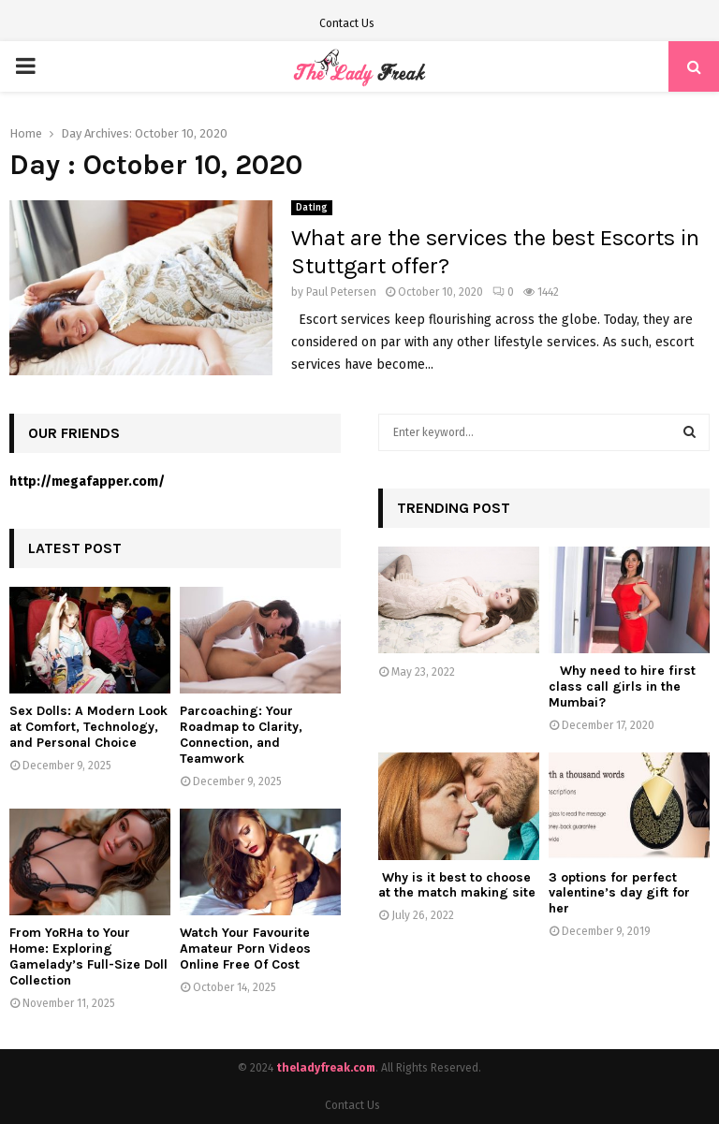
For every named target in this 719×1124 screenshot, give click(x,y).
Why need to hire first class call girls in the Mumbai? (622, 686)
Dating (312, 207)
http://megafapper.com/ (87, 481)
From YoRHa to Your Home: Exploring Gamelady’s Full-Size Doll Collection (88, 956)
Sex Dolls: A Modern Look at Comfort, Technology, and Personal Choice (88, 727)
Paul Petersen (341, 292)
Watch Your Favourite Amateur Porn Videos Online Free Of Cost (245, 948)
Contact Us (346, 23)
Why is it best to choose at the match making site (457, 885)
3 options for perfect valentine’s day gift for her (619, 893)
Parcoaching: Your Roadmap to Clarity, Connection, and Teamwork (241, 734)
